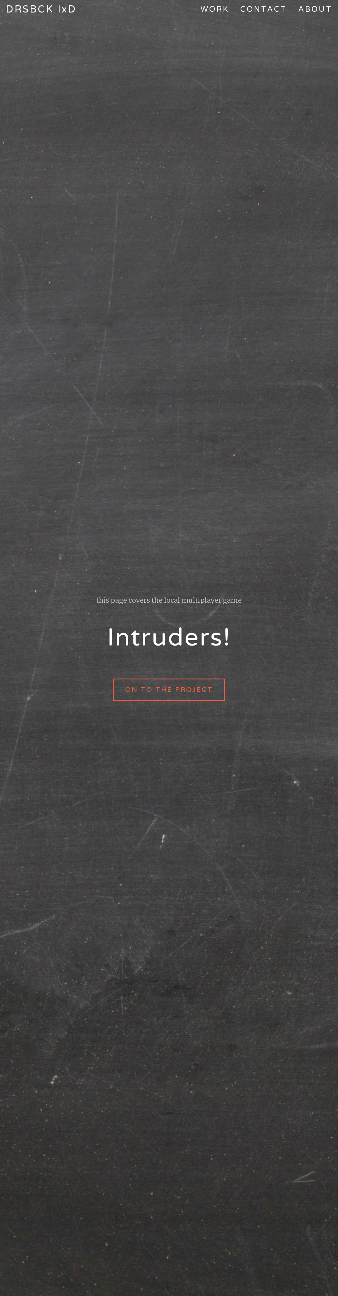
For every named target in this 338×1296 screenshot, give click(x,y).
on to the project (169, 689)
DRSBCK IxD (41, 9)
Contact (263, 9)
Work (214, 9)
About (315, 9)
